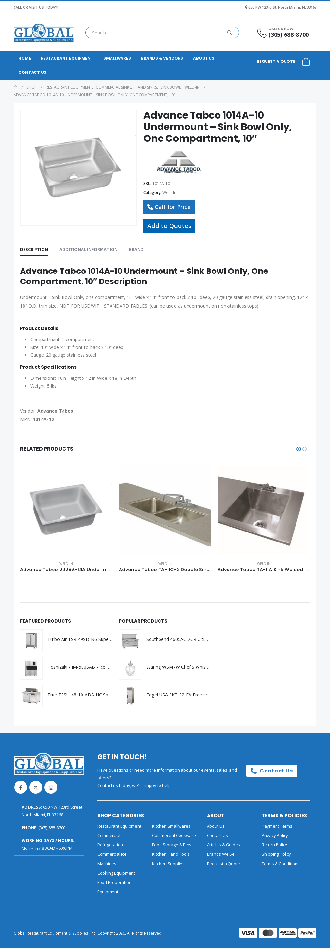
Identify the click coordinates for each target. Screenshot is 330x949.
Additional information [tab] (88, 249)
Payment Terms (277, 826)
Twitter (35, 787)
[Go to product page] (66, 510)
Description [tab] (34, 249)
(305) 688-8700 (51, 828)
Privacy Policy (275, 836)
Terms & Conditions (281, 864)
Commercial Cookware (174, 836)
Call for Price (169, 207)
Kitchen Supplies (168, 864)
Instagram (50, 787)
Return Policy (274, 845)
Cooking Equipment (116, 874)
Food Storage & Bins (171, 845)
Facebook (20, 787)
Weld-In (169, 192)
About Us (203, 58)
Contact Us (32, 72)
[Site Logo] (44, 33)
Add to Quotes (169, 225)
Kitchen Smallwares (171, 826)
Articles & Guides (223, 845)
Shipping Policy (276, 855)
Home (24, 58)
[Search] (230, 32)
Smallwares (117, 58)
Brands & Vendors (162, 58)
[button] (299, 449)
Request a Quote (276, 61)
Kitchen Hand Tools (171, 855)
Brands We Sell (222, 855)
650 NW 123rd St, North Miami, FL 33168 (282, 7)
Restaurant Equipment (67, 58)
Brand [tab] (136, 249)
